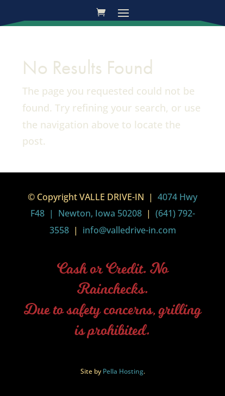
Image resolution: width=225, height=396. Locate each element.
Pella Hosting (123, 371)
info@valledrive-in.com (128, 230)
